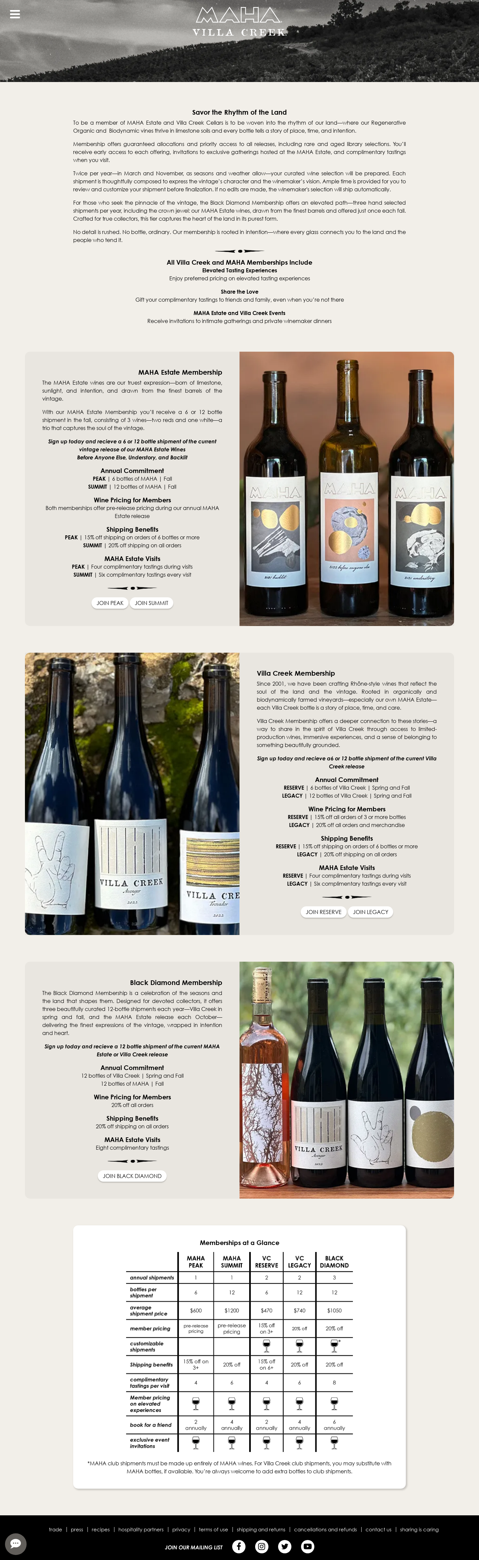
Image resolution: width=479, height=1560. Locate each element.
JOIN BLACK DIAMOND (132, 1176)
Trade (55, 1529)
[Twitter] (284, 1546)
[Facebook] (238, 1546)
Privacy (181, 1529)
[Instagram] (261, 1546)
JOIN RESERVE (324, 912)
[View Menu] (15, 14)
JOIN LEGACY (370, 912)
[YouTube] (307, 1546)
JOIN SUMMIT (151, 603)
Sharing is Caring (419, 1529)
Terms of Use (213, 1529)
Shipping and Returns (261, 1529)
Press (77, 1529)
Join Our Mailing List (194, 1547)
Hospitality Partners (141, 1529)
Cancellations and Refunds (325, 1529)
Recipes (101, 1529)
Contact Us (379, 1529)
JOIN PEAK (109, 603)
